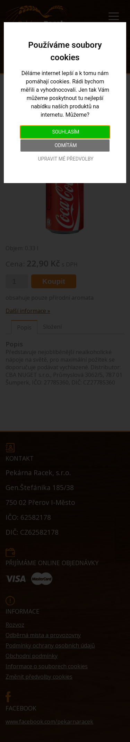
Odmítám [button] (66, 145)
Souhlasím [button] (65, 132)
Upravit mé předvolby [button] (65, 159)
